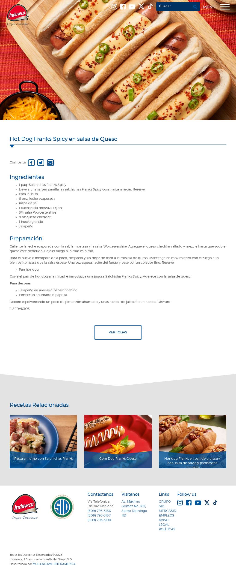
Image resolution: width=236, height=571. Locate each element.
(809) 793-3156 (99, 511)
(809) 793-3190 (99, 520)
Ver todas (118, 332)
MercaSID (167, 511)
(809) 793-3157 (99, 515)
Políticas (167, 529)
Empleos (166, 515)
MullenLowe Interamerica (54, 564)
